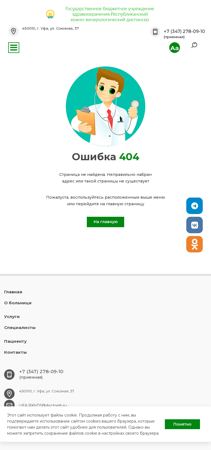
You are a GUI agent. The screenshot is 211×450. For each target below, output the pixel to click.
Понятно (182, 424)
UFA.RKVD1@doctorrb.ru (43, 405)
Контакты (15, 352)
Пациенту (15, 341)
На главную (106, 221)
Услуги (12, 316)
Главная (13, 291)
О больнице (18, 302)
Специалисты (20, 327)
